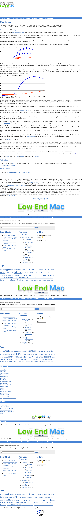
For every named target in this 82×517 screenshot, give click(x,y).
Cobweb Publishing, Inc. (36, 182)
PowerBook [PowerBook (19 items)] (50, 278)
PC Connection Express (6, 408)
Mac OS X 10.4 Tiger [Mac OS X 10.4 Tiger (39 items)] (24, 275)
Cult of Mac (3, 371)
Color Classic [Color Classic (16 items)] (40, 269)
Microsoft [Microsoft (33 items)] (7, 278)
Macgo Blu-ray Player (6, 410)
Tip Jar (15, 30)
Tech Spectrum (29, 242)
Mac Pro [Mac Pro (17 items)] (2, 278)
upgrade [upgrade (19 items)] (36, 280)
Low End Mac (25, 237)
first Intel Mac (24, 110)
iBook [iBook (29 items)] (52, 269)
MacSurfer (3, 370)
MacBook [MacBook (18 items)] (40, 272)
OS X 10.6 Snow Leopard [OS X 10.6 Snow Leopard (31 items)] (19, 278)
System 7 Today (4, 396)
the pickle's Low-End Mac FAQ (8, 398)
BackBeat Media (23, 425)
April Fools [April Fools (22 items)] (13, 269)
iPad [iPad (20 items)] (13, 272)
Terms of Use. (12, 195)
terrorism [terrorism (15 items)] (28, 280)
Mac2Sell (2, 389)
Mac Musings (28, 239)
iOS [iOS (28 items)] (8, 273)
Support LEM (45, 217)
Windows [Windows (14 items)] (44, 280)
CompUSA (7, 123)
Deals (8, 18)
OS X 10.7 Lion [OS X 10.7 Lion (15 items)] (31, 278)
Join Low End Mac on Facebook (41, 200)
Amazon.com (3, 405)
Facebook (7, 156)
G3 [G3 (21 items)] (48, 269)
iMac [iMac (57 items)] (2, 272)
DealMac (2, 388)
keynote (5, 135)
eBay (1, 413)
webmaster (17, 188)
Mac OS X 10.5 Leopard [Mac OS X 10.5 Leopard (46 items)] (41, 275)
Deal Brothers (4, 386)
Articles (22, 18)
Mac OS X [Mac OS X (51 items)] (12, 275)
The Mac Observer (5, 380)
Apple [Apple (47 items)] (7, 269)
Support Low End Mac (9, 165)
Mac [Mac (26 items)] (36, 273)
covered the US (31, 136)
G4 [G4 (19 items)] (49, 269)
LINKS (2, 189)
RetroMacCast (4, 383)
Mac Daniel (28, 251)
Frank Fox (3, 30)
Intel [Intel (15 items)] (6, 272)
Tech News (24, 260)
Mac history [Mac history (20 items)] (50, 272)
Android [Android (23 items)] (2, 269)
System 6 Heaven (5, 394)
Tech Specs (15, 18)
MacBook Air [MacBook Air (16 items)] (45, 272)
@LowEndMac (49, 18)
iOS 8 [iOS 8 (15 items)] (10, 272)
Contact (51, 176)
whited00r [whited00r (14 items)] (40, 280)
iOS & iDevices (28, 252)
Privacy (47, 176)
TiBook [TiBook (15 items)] (31, 280)
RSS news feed (37, 156)
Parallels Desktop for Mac (7, 411)
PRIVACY (3, 194)
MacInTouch (3, 375)
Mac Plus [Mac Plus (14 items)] (53, 275)
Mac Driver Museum (5, 391)
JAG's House (3, 393)
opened (14, 126)
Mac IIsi (14, 163)
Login (52, 217)
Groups (28, 18)
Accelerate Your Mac (5, 381)
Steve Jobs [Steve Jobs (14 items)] (24, 280)
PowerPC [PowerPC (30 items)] (3, 280)
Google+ (22, 156)
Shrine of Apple (4, 373)
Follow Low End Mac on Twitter (41, 198)
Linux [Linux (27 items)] (32, 273)
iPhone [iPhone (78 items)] (18, 272)
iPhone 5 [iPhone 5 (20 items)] (29, 272)
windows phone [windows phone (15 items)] (49, 280)
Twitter (17, 156)
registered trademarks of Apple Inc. (16, 185)
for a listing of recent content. (23, 172)
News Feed (37, 217)
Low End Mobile (26, 262)
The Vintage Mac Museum (7, 385)
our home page (11, 172)
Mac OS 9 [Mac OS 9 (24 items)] (5, 275)
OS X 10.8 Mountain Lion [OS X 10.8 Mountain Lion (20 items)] (40, 278)
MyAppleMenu (4, 376)
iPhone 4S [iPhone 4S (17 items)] (24, 272)
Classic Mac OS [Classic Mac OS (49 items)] (31, 269)
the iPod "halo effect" (18, 32)
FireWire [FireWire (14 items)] (45, 269)
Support (41, 18)
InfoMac (2, 378)
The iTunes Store (4, 406)
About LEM (32, 176)
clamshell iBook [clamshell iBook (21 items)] (20, 269)
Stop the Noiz (5, 22)
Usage (42, 176)
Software (34, 18)
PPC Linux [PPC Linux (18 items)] (9, 280)
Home (3, 18)
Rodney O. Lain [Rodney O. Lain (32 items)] (16, 280)
